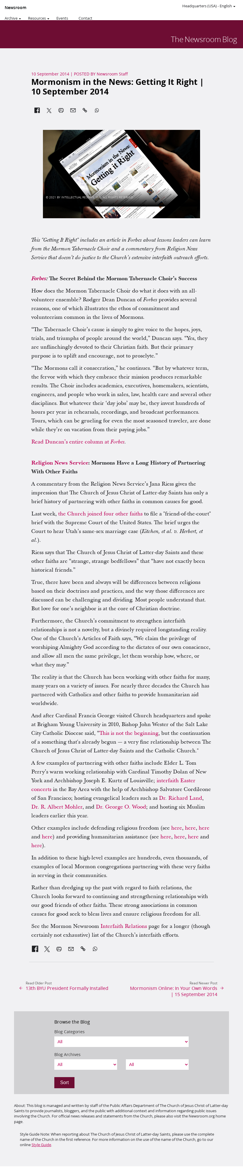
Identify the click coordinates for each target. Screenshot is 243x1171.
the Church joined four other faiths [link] (100, 513)
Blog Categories (69, 1032)
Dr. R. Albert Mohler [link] (56, 807)
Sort (64, 1082)
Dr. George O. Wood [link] (121, 807)
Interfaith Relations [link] (123, 926)
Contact (85, 18)
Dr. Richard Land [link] (180, 798)
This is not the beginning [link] (128, 733)
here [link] (176, 828)
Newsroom (15, 8)
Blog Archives (67, 1054)
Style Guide (41, 1144)
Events (62, 18)
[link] (38, 278)
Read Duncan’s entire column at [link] (77, 442)
